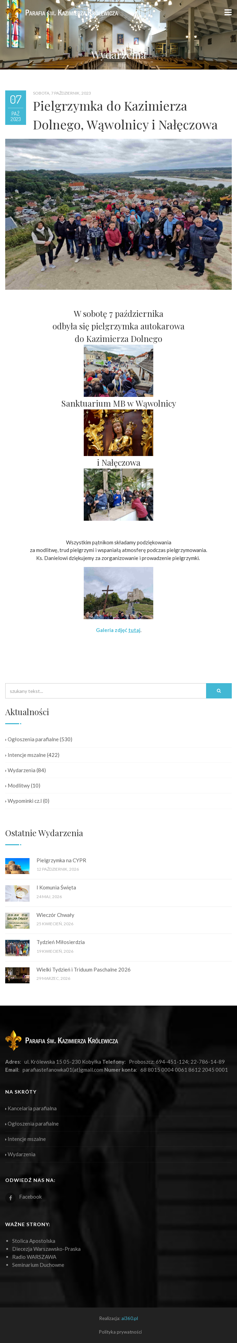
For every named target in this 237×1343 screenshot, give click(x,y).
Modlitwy (17, 785)
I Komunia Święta (56, 887)
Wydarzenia (20, 770)
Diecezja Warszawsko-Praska (46, 1249)
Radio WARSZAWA (34, 1257)
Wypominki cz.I (23, 801)
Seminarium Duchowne (38, 1265)
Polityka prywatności (120, 1332)
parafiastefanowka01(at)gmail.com (63, 1069)
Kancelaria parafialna (31, 1108)
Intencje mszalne (25, 755)
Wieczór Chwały (55, 915)
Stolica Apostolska (33, 1241)
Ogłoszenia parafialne (32, 739)
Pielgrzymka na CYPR (61, 860)
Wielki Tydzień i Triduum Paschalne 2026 (83, 969)
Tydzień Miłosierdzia (60, 942)
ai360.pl (129, 1318)
